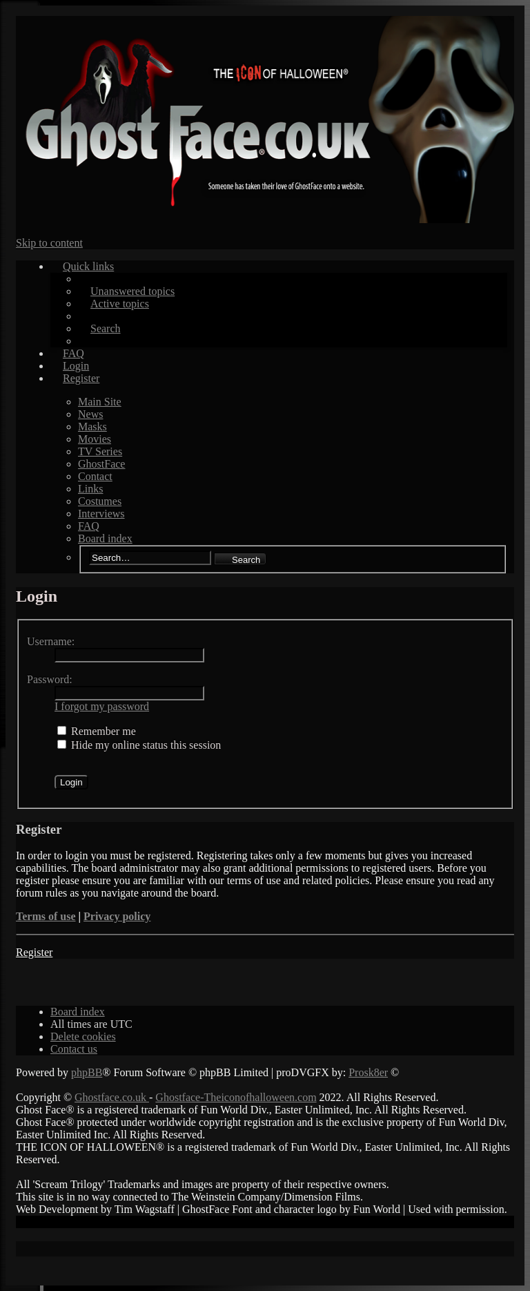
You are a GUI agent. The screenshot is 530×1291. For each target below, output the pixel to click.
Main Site (99, 402)
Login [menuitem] (76, 366)
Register (34, 952)
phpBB (86, 1072)
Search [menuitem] (105, 328)
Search (246, 560)
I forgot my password (102, 706)
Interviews (101, 513)
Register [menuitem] (81, 378)
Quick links (88, 266)
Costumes (99, 501)
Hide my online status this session (139, 745)
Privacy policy (117, 916)
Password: (49, 679)
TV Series (100, 451)
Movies (94, 439)
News (90, 414)
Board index (105, 538)
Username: (51, 641)
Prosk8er (368, 1072)
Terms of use (46, 916)
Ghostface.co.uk (112, 1097)
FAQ (88, 526)
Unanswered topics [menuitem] (132, 291)
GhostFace (101, 464)
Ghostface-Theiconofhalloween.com (235, 1097)
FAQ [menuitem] (73, 353)
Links (90, 489)
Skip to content (49, 243)
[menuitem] (83, 1036)
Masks (92, 426)
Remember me (96, 731)
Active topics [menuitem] (119, 303)
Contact (95, 476)
